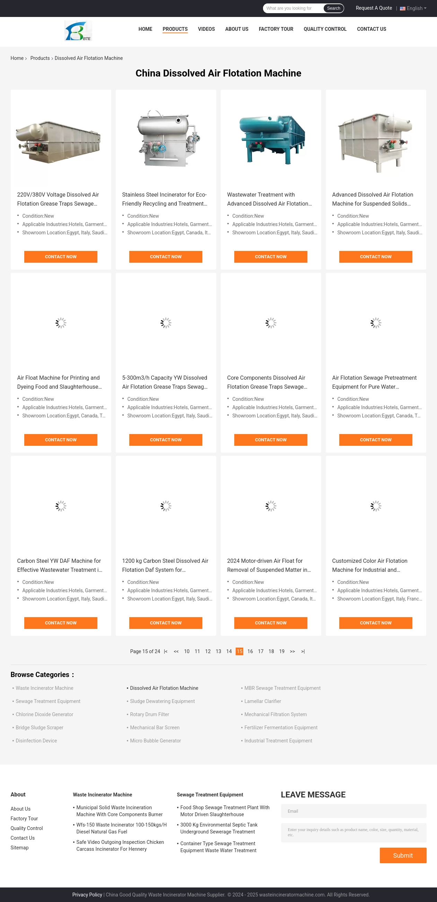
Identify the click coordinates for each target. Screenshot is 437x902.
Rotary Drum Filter (149, 714)
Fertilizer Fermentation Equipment (281, 727)
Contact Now (61, 256)
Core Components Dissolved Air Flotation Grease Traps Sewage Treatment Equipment (266, 383)
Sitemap (20, 847)
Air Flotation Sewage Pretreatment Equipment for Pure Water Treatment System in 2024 (374, 383)
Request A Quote (374, 8)
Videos (206, 29)
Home (145, 29)
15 (240, 651)
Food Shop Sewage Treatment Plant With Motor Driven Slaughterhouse (225, 811)
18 (271, 651)
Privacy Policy (87, 895)
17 (261, 651)
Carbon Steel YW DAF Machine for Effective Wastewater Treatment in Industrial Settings (59, 566)
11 (197, 651)
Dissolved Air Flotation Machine (164, 688)
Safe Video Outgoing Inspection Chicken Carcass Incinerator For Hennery (120, 845)
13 (218, 651)
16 (250, 651)
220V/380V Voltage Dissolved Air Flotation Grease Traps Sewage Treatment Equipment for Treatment (58, 199)
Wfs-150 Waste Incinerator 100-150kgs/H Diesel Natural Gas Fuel (122, 828)
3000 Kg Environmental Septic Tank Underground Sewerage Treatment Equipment (219, 829)
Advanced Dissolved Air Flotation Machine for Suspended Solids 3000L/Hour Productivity (372, 199)
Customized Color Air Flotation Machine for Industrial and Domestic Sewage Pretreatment (371, 566)
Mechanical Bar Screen (155, 727)
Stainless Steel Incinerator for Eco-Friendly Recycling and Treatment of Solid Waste (164, 199)
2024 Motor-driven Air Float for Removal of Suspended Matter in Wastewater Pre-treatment (267, 566)
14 (229, 651)
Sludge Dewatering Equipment (162, 701)
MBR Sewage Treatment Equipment (283, 688)
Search (333, 8)
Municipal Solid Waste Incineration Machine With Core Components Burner (120, 811)
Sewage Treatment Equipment (48, 701)
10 (187, 651)
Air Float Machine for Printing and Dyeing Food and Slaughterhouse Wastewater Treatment (58, 383)
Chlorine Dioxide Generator (44, 714)
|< (166, 651)
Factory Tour (276, 29)
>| (303, 651)
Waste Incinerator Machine (44, 688)
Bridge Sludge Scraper (39, 727)
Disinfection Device (36, 740)
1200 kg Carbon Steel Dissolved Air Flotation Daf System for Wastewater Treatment (165, 566)
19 (282, 651)
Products (175, 29)
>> (292, 651)
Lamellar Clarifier (263, 701)
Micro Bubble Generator (155, 740)
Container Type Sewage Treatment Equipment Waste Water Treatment (219, 847)
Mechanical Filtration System (276, 714)
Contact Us (371, 29)
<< (176, 651)
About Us (236, 29)
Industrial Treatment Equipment (279, 740)
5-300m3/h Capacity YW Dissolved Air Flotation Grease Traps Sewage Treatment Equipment (165, 383)
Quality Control (325, 29)
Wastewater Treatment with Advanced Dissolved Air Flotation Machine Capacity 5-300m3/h (267, 199)
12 (208, 651)
